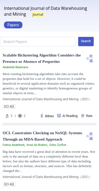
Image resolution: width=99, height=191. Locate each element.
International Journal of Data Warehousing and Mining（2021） (47, 99)
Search (86, 41)
